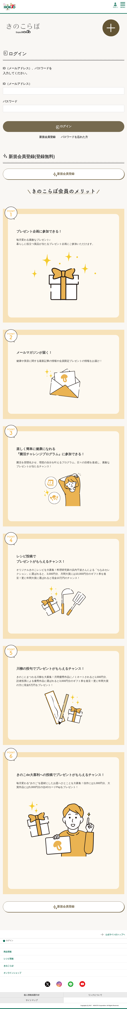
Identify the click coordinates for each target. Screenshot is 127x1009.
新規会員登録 (47, 136)
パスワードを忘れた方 (74, 136)
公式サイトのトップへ (115, 934)
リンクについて (95, 995)
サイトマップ (32, 1000)
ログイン (115, 7)
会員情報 (4, 941)
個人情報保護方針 (32, 995)
